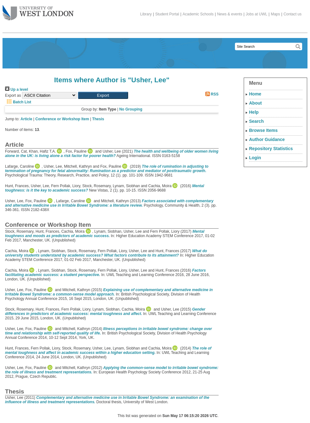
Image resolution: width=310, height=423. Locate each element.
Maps (275, 14)
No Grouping (130, 109)
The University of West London (38, 10)
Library (146, 14)
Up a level (16, 89)
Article (26, 119)
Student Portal (167, 14)
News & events (229, 14)
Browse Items (263, 130)
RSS (211, 94)
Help (253, 112)
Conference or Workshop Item (62, 119)
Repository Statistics (271, 148)
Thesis (98, 119)
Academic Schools (198, 14)
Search (256, 121)
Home (255, 93)
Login (255, 157)
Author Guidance (267, 139)
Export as (13, 95)
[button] (103, 95)
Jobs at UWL (256, 14)
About (255, 103)
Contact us (293, 14)
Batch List (18, 102)
